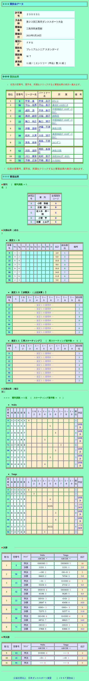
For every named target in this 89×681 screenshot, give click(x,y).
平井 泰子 (44, 110)
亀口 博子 (44, 121)
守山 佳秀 (31, 105)
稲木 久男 (31, 135)
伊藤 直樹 (31, 128)
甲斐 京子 (44, 101)
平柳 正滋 (31, 160)
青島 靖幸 (31, 142)
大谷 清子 (44, 135)
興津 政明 (31, 116)
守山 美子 (44, 105)
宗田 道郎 (31, 150)
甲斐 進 (29, 101)
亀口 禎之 (31, 121)
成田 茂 (29, 110)
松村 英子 (44, 156)
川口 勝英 (31, 156)
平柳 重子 (44, 160)
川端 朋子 (44, 116)
